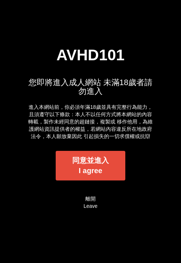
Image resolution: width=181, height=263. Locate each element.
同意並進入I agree (90, 165)
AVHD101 (90, 55)
